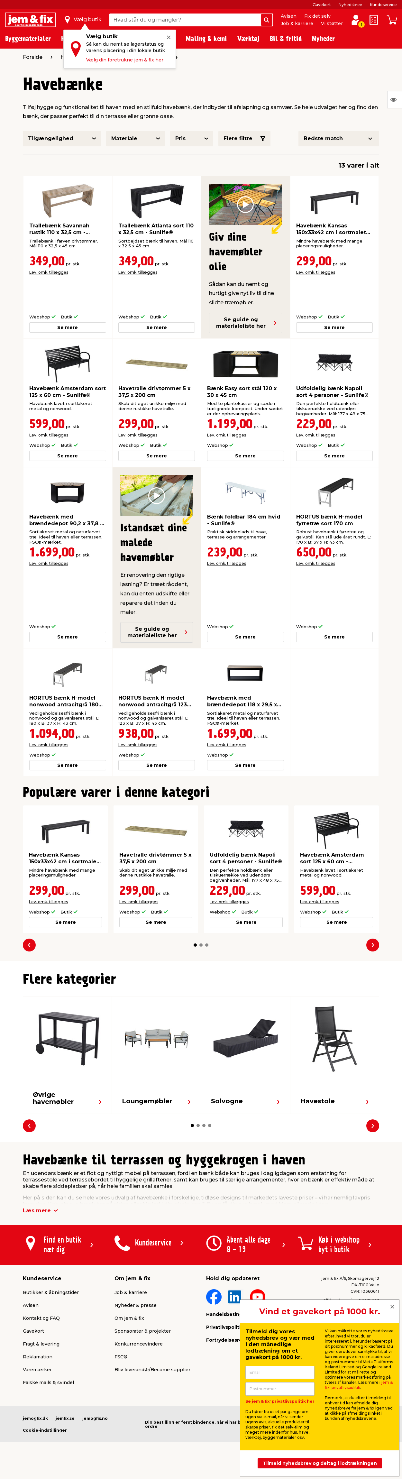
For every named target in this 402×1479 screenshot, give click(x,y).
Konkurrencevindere (138, 1344)
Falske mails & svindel (48, 1382)
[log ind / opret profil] (356, 20)
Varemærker (37, 1370)
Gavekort (322, 5)
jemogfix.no (95, 1418)
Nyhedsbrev (350, 5)
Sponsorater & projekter (142, 1331)
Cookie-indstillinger (45, 1430)
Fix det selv (317, 16)
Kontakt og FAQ (41, 1318)
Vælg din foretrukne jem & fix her (124, 60)
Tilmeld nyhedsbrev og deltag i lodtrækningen (320, 1463)
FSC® (120, 1357)
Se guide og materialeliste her (246, 323)
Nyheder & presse (135, 1305)
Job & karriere (297, 23)
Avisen (289, 16)
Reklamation (37, 1357)
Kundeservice (383, 5)
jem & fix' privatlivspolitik (359, 1385)
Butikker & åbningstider (51, 1292)
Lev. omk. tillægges (48, 272)
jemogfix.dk (35, 1418)
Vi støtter (332, 23)
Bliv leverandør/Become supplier (152, 1370)
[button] (195, 945)
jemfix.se (65, 1418)
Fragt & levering (41, 1344)
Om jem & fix (129, 1318)
